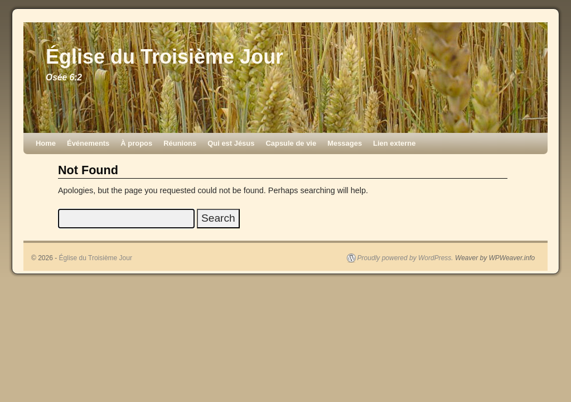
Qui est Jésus (230, 143)
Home (46, 143)
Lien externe (394, 143)
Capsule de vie (290, 143)
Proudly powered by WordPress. (405, 258)
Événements (88, 143)
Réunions (179, 143)
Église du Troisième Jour (164, 56)
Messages (344, 143)
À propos (136, 143)
